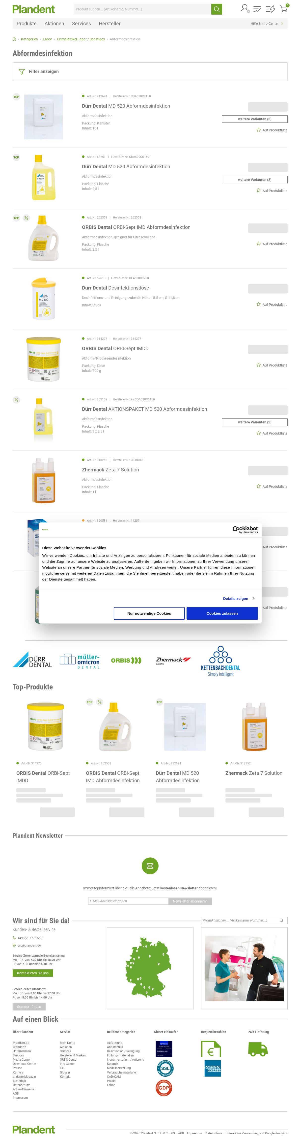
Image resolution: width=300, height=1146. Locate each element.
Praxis (111, 1081)
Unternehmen (22, 1051)
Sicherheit (19, 1081)
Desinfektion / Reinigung (123, 1051)
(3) (255, 119)
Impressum (20, 1097)
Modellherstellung (119, 1068)
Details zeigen (235, 598)
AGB (16, 1093)
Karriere (18, 1072)
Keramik (112, 1064)
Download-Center (24, 1064)
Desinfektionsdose (115, 288)
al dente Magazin (24, 1076)
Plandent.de (21, 1043)
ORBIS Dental (68, 1059)
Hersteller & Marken (73, 1055)
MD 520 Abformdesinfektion (126, 106)
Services (18, 1055)
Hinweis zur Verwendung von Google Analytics (256, 1133)
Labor (111, 1085)
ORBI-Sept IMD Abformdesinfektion (136, 227)
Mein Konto (67, 1043)
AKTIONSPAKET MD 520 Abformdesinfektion (144, 409)
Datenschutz (21, 1085)
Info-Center (67, 1064)
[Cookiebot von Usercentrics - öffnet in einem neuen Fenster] (236, 530)
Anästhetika (115, 1047)
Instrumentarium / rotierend (125, 1059)
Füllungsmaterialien (120, 1055)
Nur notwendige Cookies (149, 613)
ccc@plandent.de (29, 945)
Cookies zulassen (222, 613)
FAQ (62, 1068)
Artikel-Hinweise (23, 1089)
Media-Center (21, 1059)
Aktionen (66, 1047)
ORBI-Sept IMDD (115, 348)
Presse (17, 1068)
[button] (244, 8)
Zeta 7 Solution (110, 470)
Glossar (65, 1072)
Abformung (114, 1043)
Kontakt (65, 1076)
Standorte (19, 1047)
